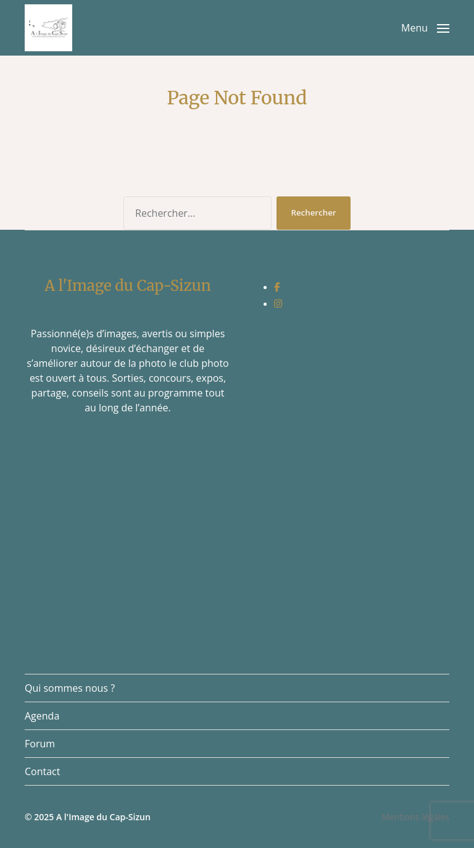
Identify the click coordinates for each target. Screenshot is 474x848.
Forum (40, 743)
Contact (42, 771)
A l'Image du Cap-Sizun (103, 817)
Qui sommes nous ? (70, 688)
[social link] (277, 286)
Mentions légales (415, 817)
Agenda (42, 716)
